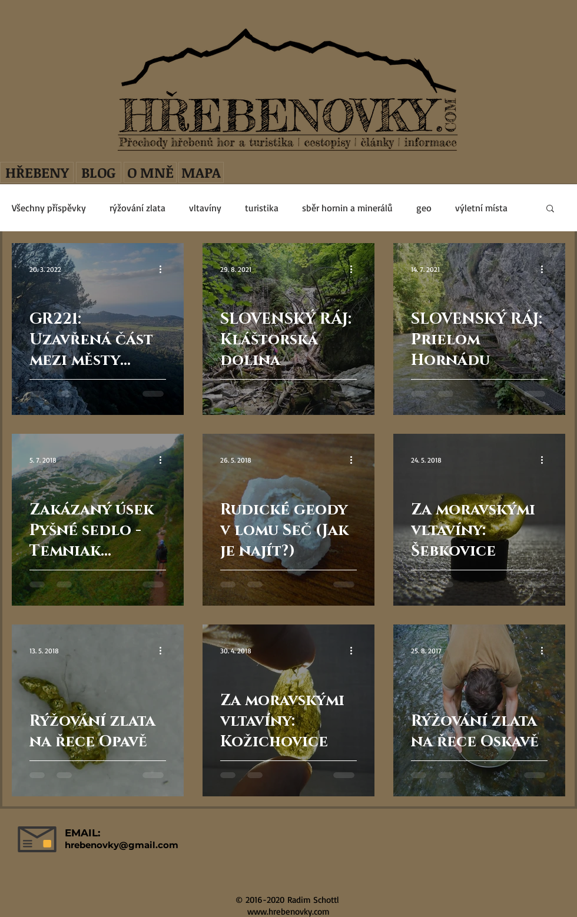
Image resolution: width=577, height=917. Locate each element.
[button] (550, 209)
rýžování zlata (137, 208)
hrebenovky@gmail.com (121, 844)
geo (424, 208)
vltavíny (205, 208)
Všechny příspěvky (49, 208)
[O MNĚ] (150, 172)
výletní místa (481, 208)
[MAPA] (201, 172)
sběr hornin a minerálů (347, 208)
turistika (261, 208)
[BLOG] (98, 172)
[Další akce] (164, 269)
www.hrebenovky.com (288, 911)
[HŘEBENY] (37, 172)
